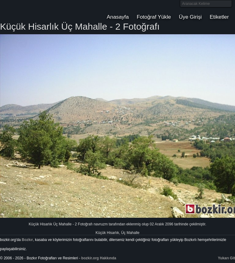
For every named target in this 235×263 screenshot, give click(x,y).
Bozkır (41, 10)
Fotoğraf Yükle (154, 17)
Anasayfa (118, 17)
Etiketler (219, 17)
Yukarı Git (226, 258)
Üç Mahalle (130, 233)
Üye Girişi (190, 17)
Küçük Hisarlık (107, 233)
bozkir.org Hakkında (98, 258)
